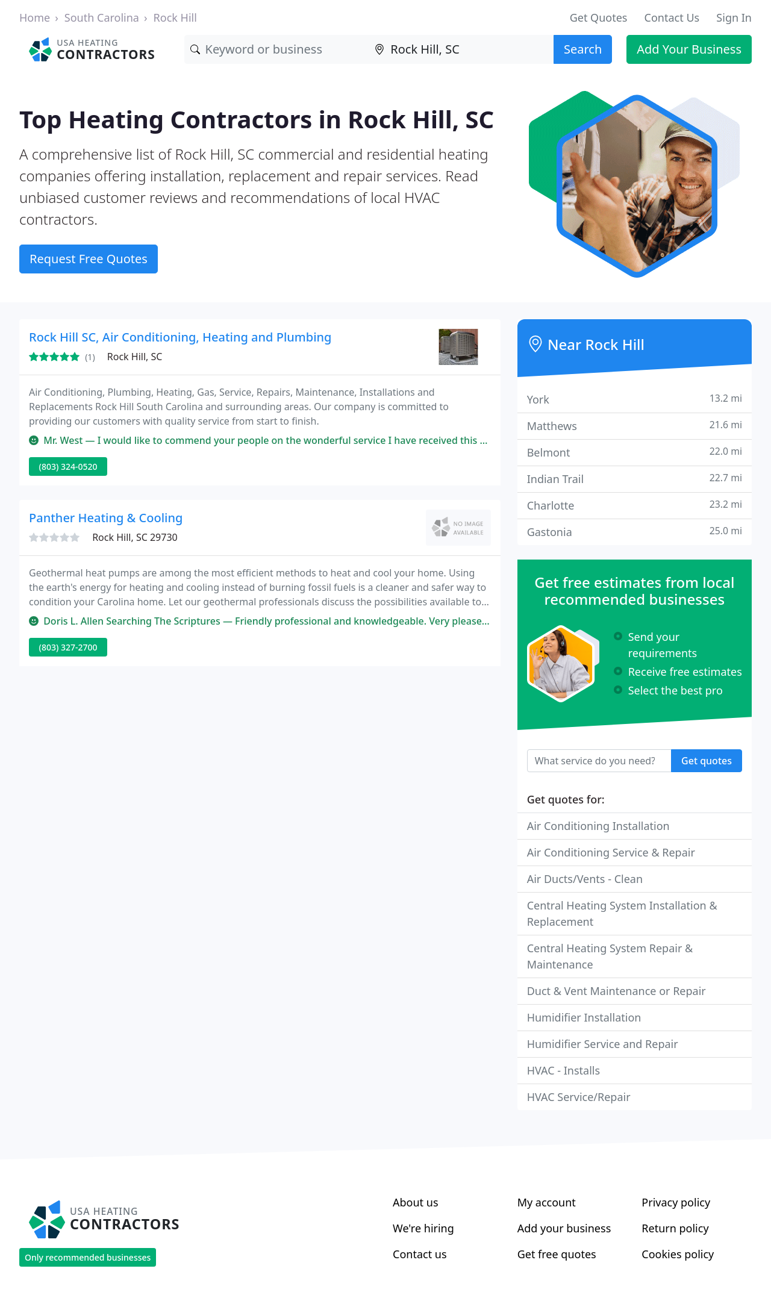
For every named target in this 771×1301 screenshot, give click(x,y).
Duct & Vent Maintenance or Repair (616, 991)
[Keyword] (276, 49)
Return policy (674, 1228)
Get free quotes (556, 1254)
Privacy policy (675, 1202)
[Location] (461, 49)
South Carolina (101, 17)
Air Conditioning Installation (598, 826)
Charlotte (634, 505)
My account (546, 1202)
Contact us (420, 1254)
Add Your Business (689, 49)
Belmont (634, 452)
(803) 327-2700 (68, 647)
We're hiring (423, 1228)
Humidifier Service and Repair (602, 1044)
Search (583, 49)
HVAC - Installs (563, 1070)
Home (34, 17)
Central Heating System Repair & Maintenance (610, 956)
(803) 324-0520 (68, 466)
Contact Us (672, 17)
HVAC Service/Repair (579, 1097)
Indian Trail (634, 478)
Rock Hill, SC (135, 356)
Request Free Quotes (89, 259)
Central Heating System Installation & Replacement (622, 913)
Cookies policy (677, 1254)
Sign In (734, 17)
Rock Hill (175, 17)
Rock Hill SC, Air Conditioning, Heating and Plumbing (180, 337)
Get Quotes (599, 17)
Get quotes (706, 760)
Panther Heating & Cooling (106, 518)
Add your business (564, 1228)
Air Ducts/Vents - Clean (585, 879)
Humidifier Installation (584, 1017)
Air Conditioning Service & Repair (611, 852)
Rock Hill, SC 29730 (135, 537)
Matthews (634, 425)
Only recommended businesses (88, 1257)
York (634, 399)
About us (416, 1202)
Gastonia (634, 531)
